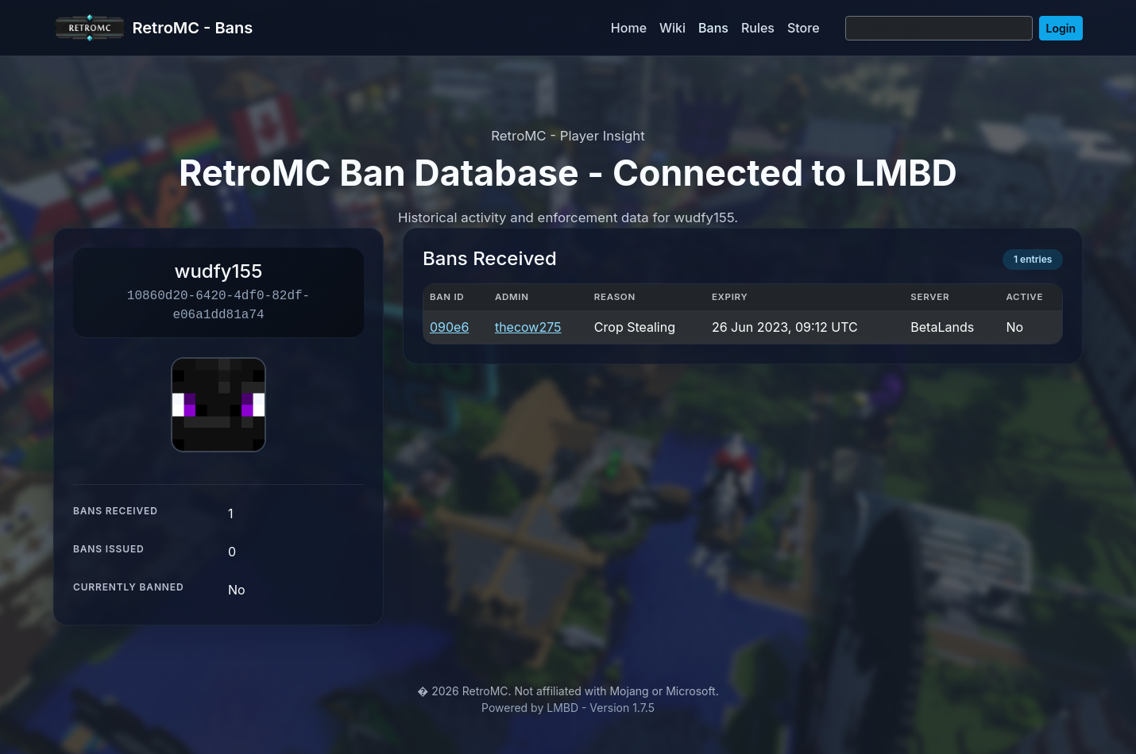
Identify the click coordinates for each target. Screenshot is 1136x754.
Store (803, 28)
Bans (713, 28)
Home (629, 28)
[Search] (939, 28)
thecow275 (528, 327)
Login (1061, 28)
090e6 (449, 327)
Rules (758, 28)
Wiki (672, 28)
